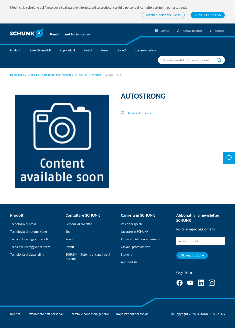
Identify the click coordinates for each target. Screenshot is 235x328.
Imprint (15, 314)
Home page (17, 75)
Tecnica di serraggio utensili (29, 239)
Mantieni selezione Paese (163, 15)
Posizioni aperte (132, 224)
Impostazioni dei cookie (132, 314)
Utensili (30, 75)
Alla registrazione (192, 255)
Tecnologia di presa (23, 224)
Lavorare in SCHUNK (134, 232)
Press (69, 239)
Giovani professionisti (135, 247)
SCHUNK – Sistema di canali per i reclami (88, 256)
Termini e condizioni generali (89, 314)
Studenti (127, 254)
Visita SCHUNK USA (208, 15)
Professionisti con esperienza (140, 239)
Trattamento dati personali (45, 314)
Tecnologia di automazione (28, 232)
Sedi (68, 232)
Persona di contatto (79, 224)
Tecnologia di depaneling (27, 254)
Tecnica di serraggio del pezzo (30, 247)
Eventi (70, 247)
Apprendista (129, 262)
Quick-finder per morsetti (54, 75)
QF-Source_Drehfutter (86, 75)
